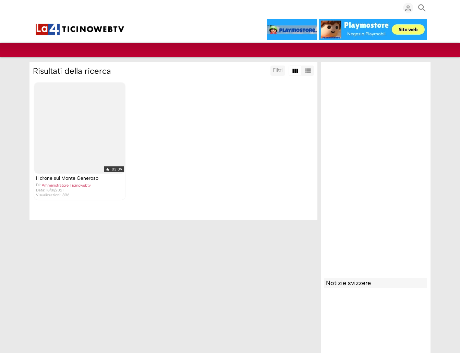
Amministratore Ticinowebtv (66, 185)
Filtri (278, 70)
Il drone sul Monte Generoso (67, 178)
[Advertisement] (375, 168)
